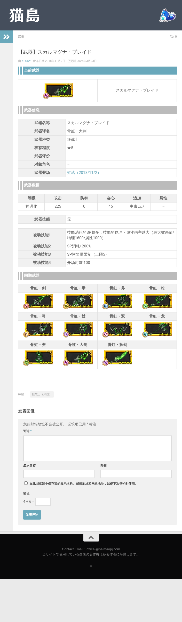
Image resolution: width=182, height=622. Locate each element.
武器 (21, 36)
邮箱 (103, 465)
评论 (27, 431)
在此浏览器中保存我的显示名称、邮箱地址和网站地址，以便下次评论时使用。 (83, 484)
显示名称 (29, 465)
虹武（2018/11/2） (84, 172)
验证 (26, 493)
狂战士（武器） (42, 394)
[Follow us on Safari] (91, 566)
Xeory (26, 61)
